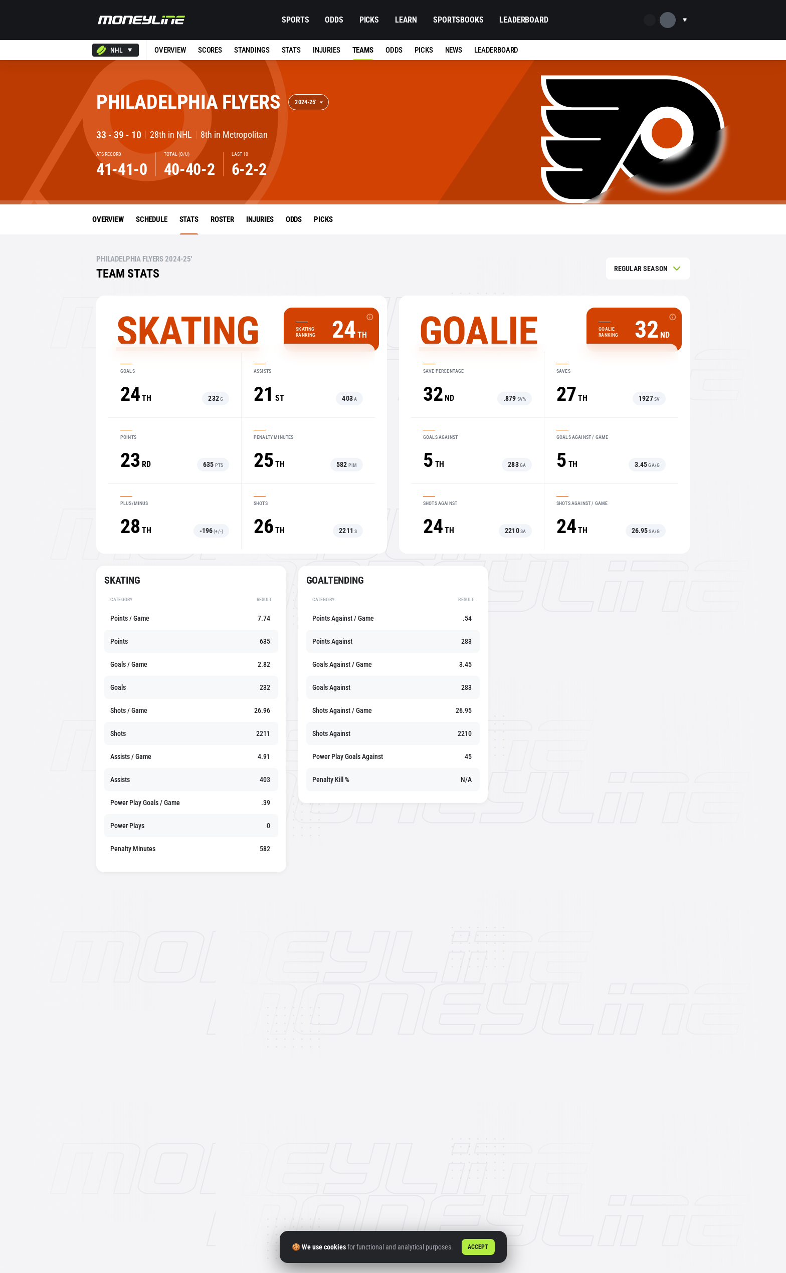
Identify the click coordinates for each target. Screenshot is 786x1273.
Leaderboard (523, 20)
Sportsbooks (458, 20)
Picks (369, 20)
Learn (406, 20)
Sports (295, 20)
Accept (478, 1246)
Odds (334, 20)
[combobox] (115, 50)
